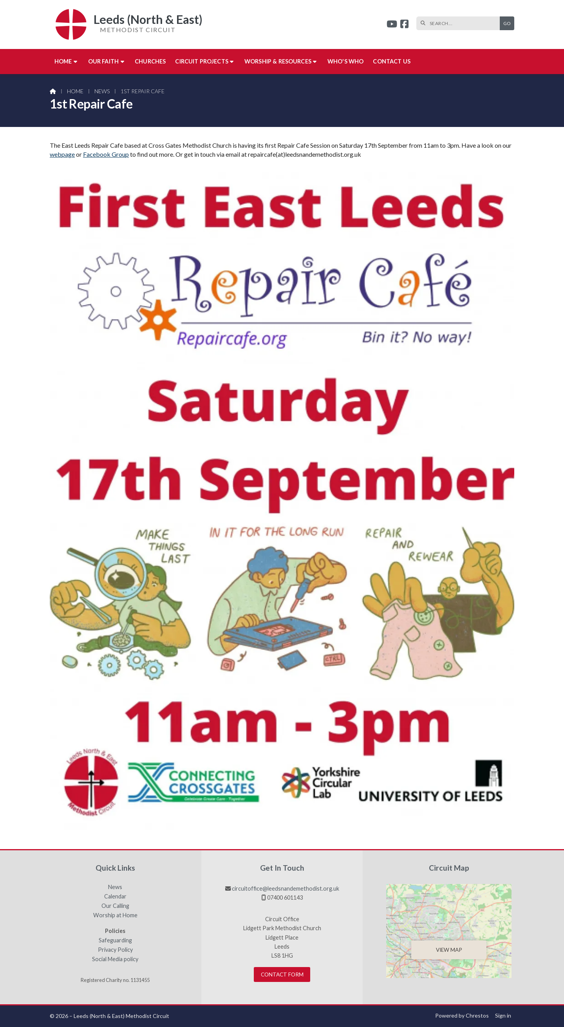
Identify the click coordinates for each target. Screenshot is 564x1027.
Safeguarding (115, 940)
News (102, 91)
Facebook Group (106, 154)
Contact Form (282, 974)
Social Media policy (115, 959)
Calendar (115, 896)
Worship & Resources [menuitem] (277, 61)
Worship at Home (115, 915)
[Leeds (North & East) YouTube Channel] (392, 25)
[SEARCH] (460, 23)
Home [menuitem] (63, 61)
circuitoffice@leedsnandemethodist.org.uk (285, 888)
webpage (62, 154)
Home (75, 91)
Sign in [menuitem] (503, 1015)
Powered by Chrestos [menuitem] (462, 1015)
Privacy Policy (115, 950)
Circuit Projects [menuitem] (201, 61)
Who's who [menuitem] (345, 61)
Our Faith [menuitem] (103, 61)
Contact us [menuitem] (391, 61)
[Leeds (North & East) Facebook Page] (404, 25)
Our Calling (115, 906)
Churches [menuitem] (150, 61)
